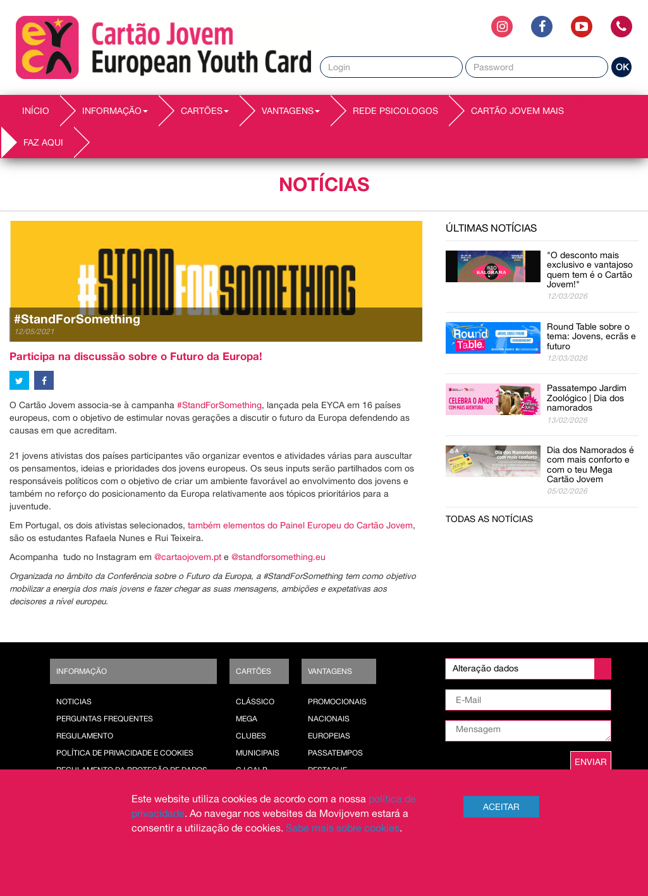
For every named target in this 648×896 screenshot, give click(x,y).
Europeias (329, 735)
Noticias (74, 701)
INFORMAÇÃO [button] (115, 111)
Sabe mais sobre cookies (343, 827)
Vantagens (330, 671)
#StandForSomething (219, 405)
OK (622, 67)
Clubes (251, 735)
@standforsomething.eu (278, 557)
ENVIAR (591, 762)
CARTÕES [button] (205, 111)
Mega (246, 718)
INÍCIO (35, 111)
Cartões (253, 671)
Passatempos (335, 753)
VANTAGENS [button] (291, 111)
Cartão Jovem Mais (517, 111)
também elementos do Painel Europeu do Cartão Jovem (300, 525)
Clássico (255, 701)
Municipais (257, 753)
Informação (81, 671)
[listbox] (528, 669)
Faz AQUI (43, 142)
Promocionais (337, 701)
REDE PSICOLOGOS (395, 111)
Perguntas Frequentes (104, 718)
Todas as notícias (489, 519)
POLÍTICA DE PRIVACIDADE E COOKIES (124, 753)
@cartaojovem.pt (187, 557)
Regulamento (84, 735)
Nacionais (329, 718)
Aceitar (501, 807)
